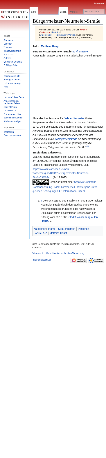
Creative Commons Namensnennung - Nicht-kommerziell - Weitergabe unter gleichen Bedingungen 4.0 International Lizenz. (65, 186)
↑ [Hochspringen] (41, 200)
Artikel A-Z (41, 233)
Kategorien (40, 228)
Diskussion (45, 32)
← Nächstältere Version (64, 35)
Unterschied (46, 35)
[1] (88, 146)
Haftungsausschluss (41, 260)
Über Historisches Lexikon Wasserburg (65, 253)
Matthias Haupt (50, 46)
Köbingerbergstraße (66, 139)
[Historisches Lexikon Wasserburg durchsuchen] (94, 11)
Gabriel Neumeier (74, 118)
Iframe (51, 228)
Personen (83, 228)
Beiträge (56, 32)
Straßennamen (80, 51)
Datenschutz (38, 253)
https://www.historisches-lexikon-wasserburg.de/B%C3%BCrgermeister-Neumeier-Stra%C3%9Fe (61, 173)
